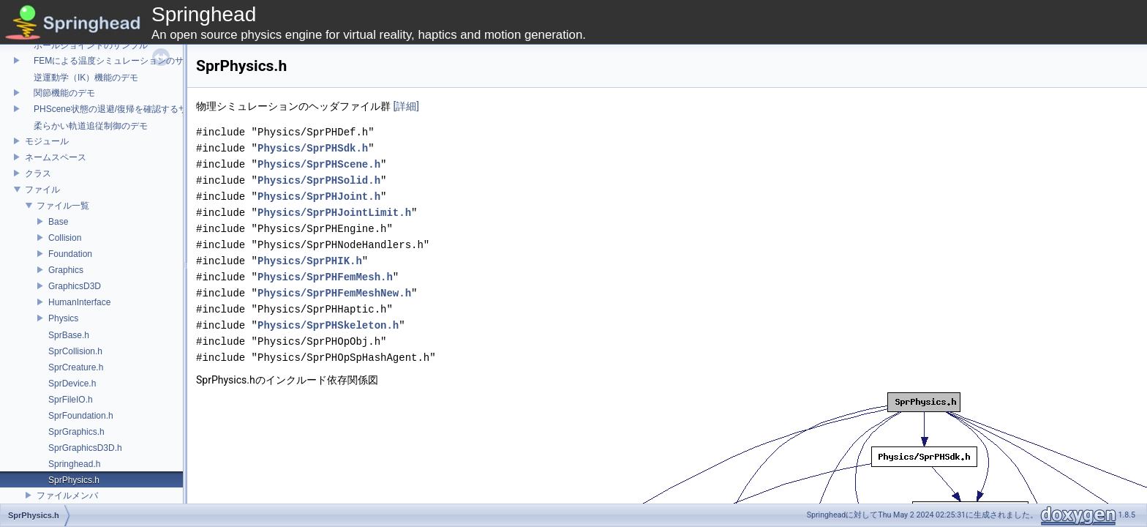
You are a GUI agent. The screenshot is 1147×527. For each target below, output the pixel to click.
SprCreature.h (75, 367)
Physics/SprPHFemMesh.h (325, 277)
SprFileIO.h (70, 400)
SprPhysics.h (73, 480)
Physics (63, 318)
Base (58, 222)
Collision (64, 238)
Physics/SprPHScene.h (318, 164)
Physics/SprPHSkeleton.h (328, 325)
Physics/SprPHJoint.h (318, 196)
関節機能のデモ (60, 93)
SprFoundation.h (80, 416)
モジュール (47, 141)
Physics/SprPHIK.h (309, 261)
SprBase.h (68, 335)
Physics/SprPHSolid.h (318, 180)
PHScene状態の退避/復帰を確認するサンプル (119, 109)
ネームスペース (55, 157)
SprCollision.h (75, 351)
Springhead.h (74, 464)
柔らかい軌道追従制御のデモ (86, 126)
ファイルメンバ (67, 495)
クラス (38, 173)
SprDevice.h (72, 383)
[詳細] (405, 106)
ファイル (42, 189)
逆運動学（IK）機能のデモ (81, 77)
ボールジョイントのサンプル (86, 45)
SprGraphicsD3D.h (85, 448)
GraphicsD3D (74, 286)
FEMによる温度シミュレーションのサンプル (117, 61)
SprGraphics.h (76, 432)
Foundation (70, 254)
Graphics (65, 270)
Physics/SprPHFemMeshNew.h (334, 293)
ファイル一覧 (63, 206)
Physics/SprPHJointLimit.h (334, 213)
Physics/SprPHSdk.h (312, 148)
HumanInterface (79, 302)
